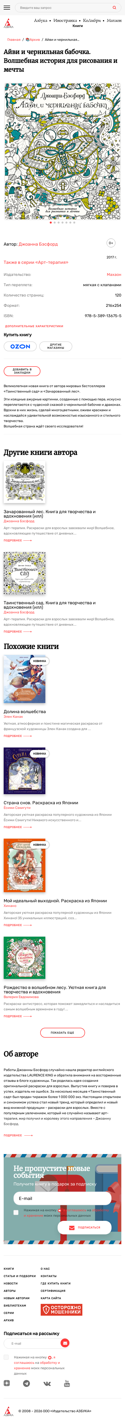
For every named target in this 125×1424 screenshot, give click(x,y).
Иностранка (65, 21)
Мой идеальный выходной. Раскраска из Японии (55, 901)
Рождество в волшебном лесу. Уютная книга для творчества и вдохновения (55, 989)
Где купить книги (56, 1283)
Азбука (40, 21)
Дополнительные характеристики (34, 326)
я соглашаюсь (74, 1210)
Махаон (114, 21)
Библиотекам (15, 1305)
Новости (11, 1283)
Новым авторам (17, 1298)
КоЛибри (91, 21)
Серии (9, 1313)
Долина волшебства (25, 711)
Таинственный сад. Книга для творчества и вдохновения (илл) (50, 605)
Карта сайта (51, 1298)
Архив (9, 1320)
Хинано (10, 906)
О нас (45, 1268)
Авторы (10, 1291)
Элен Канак (13, 717)
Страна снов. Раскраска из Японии (41, 803)
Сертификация (53, 1291)
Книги (78, 26)
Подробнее (18, 540)
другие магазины (55, 346)
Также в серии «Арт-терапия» (36, 262)
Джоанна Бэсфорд (38, 244)
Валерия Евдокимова (21, 997)
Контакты (49, 1276)
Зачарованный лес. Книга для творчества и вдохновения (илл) (50, 513)
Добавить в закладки (22, 371)
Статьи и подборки (20, 1276)
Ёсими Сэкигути (17, 808)
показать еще (62, 1032)
